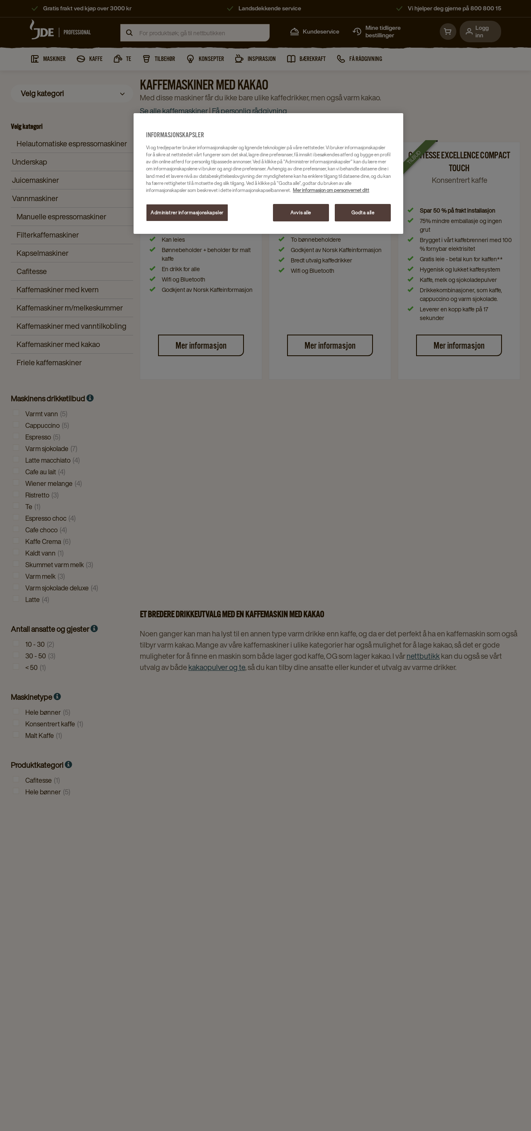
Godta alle (363, 212)
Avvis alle (300, 212)
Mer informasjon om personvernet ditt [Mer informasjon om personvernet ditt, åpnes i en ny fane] (331, 190)
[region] (268, 173)
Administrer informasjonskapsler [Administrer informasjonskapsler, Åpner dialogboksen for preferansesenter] (187, 212)
